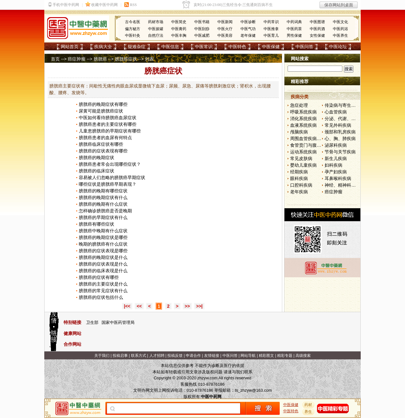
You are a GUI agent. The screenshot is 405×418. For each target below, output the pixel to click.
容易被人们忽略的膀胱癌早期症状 (112, 177)
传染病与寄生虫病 (342, 105)
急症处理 (299, 105)
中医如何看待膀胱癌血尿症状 (107, 117)
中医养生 (340, 35)
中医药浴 (340, 29)
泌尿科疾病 (336, 145)
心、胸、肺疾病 (340, 138)
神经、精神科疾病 (342, 185)
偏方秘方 (132, 29)
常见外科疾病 (338, 125)
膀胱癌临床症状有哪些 (101, 144)
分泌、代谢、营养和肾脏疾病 (353, 118)
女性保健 (317, 35)
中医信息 (170, 46)
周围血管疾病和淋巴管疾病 (316, 138)
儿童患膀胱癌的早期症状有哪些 (110, 130)
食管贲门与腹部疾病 (310, 145)
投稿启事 (120, 355)
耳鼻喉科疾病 (338, 178)
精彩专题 (284, 355)
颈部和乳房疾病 (340, 131)
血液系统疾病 (303, 125)
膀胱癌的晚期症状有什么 (103, 197)
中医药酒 (317, 29)
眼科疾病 (299, 178)
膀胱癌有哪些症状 (96, 224)
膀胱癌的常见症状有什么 (103, 290)
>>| (199, 306)
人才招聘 (157, 355)
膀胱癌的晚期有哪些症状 (103, 190)
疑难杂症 (137, 46)
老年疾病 (299, 191)
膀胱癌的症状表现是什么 (103, 264)
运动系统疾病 (303, 151)
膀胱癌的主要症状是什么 (103, 283)
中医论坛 (338, 46)
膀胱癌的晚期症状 (96, 157)
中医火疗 (225, 29)
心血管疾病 (336, 111)
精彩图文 (266, 355)
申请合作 (193, 355)
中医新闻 (225, 22)
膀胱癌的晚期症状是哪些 (103, 237)
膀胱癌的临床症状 (96, 170)
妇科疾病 (333, 165)
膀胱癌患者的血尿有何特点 (105, 137)
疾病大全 (103, 46)
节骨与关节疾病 (340, 151)
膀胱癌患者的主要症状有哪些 (107, 124)
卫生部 (92, 322)
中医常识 (204, 46)
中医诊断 (248, 22)
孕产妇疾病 (336, 171)
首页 (55, 58)
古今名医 (132, 22)
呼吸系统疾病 (303, 111)
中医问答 (304, 46)
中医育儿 (271, 35)
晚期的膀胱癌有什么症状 (103, 244)
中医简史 (178, 22)
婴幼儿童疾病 (303, 165)
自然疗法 (155, 35)
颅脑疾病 (299, 131)
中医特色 (237, 46)
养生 (308, 411)
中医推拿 (271, 29)
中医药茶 (294, 29)
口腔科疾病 (301, 185)
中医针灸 (132, 35)
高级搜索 (303, 355)
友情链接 (211, 355)
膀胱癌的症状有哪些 (99, 277)
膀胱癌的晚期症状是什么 (103, 257)
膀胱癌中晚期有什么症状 (103, 230)
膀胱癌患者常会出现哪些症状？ (110, 164)
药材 (308, 404)
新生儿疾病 (336, 158)
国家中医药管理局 (118, 322)
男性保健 (294, 35)
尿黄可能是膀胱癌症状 (101, 110)
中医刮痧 (201, 29)
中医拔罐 (155, 29)
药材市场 (155, 22)
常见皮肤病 (301, 158)
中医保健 (271, 46)
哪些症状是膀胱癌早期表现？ (107, 184)
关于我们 (101, 355)
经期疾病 (299, 171)
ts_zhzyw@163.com (253, 390)
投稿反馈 (175, 355)
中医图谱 (317, 22)
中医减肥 (201, 35)
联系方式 (138, 355)
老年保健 (248, 35)
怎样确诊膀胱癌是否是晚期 (105, 210)
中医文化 (340, 22)
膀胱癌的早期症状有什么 (103, 217)
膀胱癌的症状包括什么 (101, 297)
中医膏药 (178, 29)
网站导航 (248, 355)
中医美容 (225, 35)
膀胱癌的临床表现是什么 (103, 270)
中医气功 (248, 29)
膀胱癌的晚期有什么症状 (103, 204)
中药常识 (271, 22)
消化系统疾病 (303, 118)
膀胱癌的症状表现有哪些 (103, 150)
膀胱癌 (100, 58)
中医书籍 (201, 22)
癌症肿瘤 (76, 58)
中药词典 (294, 22)
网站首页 (69, 46)
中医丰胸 (178, 35)
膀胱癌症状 (126, 58)
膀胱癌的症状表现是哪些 (103, 250)
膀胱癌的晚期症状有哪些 (103, 104)
